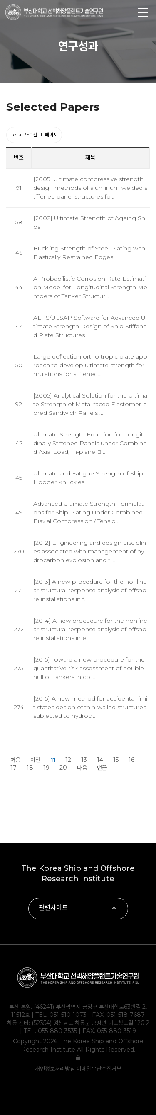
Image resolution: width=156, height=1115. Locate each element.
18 (30, 767)
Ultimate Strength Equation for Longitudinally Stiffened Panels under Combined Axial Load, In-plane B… (90, 443)
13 (84, 760)
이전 (35, 760)
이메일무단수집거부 (99, 1068)
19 (46, 767)
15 (116, 760)
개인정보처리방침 (56, 1068)
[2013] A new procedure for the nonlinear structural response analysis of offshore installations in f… (90, 590)
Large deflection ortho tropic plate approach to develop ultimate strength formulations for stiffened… (90, 365)
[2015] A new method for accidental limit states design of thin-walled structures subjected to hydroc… (90, 707)
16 (131, 760)
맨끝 (102, 767)
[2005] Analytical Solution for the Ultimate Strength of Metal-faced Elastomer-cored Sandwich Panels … (90, 404)
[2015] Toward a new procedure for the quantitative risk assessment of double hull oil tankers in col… (89, 668)
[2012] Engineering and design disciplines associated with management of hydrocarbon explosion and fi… (89, 551)
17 (13, 767)
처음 (15, 760)
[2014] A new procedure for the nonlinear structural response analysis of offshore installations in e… (90, 629)
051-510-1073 (68, 1014)
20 (63, 767)
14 (100, 760)
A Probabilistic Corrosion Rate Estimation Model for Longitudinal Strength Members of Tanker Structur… (90, 287)
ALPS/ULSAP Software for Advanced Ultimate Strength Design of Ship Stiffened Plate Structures (90, 326)
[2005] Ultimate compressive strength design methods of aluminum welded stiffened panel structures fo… (90, 187)
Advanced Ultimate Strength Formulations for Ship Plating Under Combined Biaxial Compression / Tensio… (89, 512)
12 (68, 760)
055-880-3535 (57, 1031)
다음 (82, 767)
